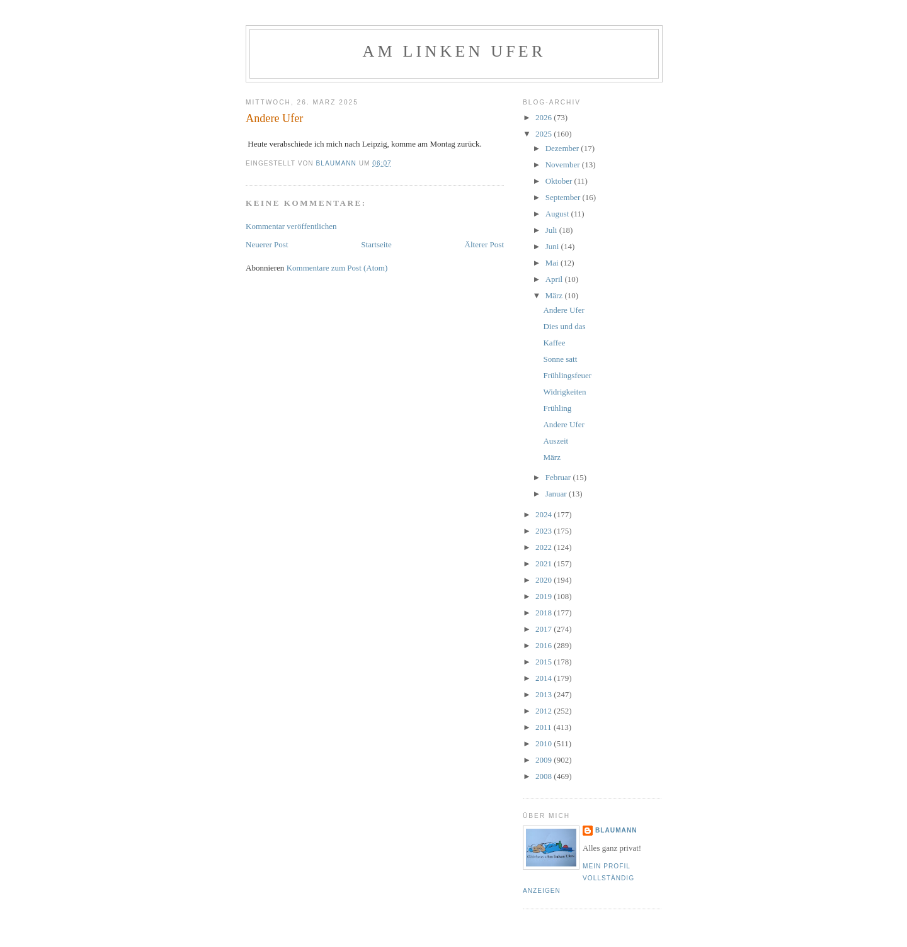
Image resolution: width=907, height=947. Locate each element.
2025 (544, 133)
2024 (544, 514)
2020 (544, 580)
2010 (544, 743)
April (555, 279)
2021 (544, 563)
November (563, 164)
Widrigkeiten (564, 391)
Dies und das (564, 326)
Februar (559, 477)
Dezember (563, 148)
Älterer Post (484, 244)
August (558, 213)
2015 (544, 661)
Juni (553, 246)
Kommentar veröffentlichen (291, 226)
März (555, 295)
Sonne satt (560, 359)
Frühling (557, 408)
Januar (557, 493)
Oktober (559, 181)
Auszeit (555, 440)
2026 (544, 117)
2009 (544, 760)
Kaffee (554, 342)
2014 (544, 678)
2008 (544, 776)
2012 (544, 710)
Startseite (376, 244)
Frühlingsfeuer (567, 375)
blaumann (616, 830)
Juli (552, 230)
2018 (544, 612)
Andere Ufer (563, 310)
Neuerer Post (267, 244)
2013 (544, 694)
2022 (544, 547)
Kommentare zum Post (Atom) (337, 267)
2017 (544, 629)
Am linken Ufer (454, 51)
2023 (544, 530)
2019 (544, 596)
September (564, 197)
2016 (544, 645)
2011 (544, 727)
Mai (553, 262)
